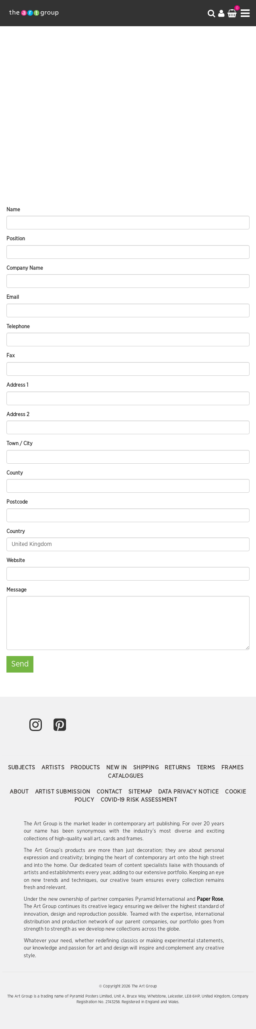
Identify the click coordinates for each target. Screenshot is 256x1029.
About (20, 792)
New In (117, 768)
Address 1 (17, 385)
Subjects (22, 768)
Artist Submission (63, 792)
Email (12, 297)
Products (86, 768)
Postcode (17, 502)
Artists (53, 768)
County (14, 473)
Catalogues (125, 776)
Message (16, 590)
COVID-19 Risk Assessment (139, 800)
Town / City (19, 443)
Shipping (147, 768)
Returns (178, 768)
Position (15, 239)
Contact (110, 792)
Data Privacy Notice (189, 792)
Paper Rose (210, 899)
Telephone (18, 326)
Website (15, 560)
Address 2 (17, 414)
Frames (232, 768)
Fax (10, 355)
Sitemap (141, 792)
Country (15, 531)
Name (13, 209)
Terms (207, 768)
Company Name (24, 268)
